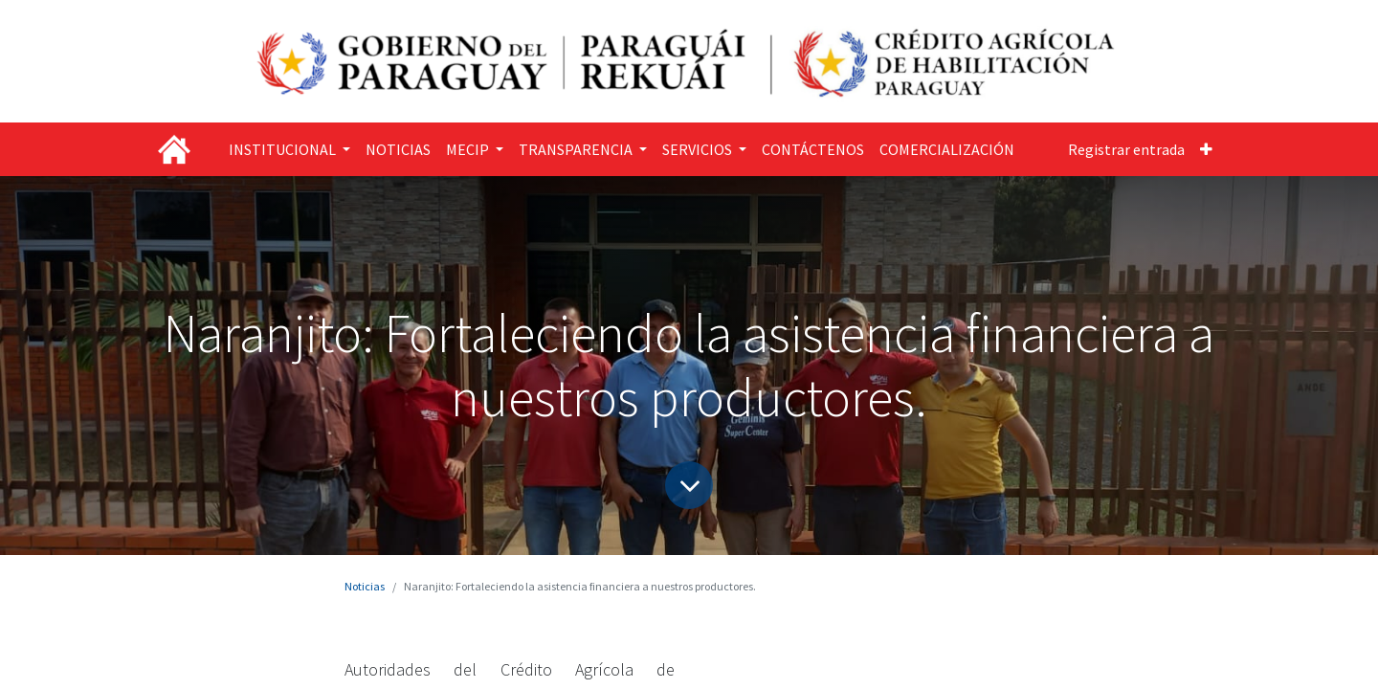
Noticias (364, 586)
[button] (1206, 149)
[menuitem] (398, 149)
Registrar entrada (1126, 149)
